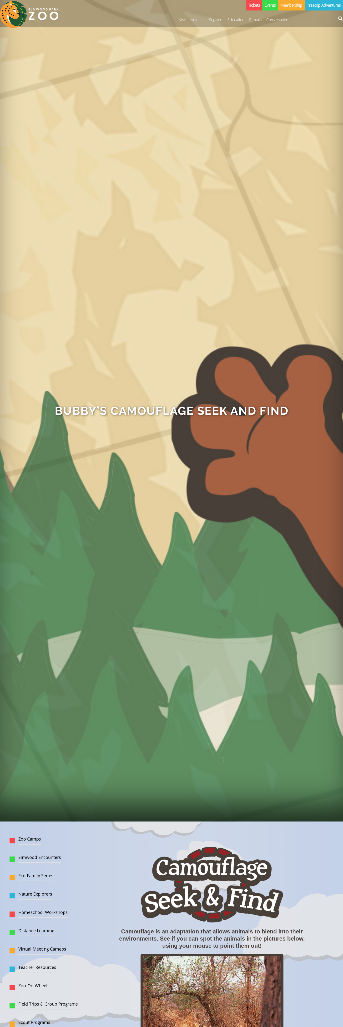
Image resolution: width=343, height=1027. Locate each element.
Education (235, 19)
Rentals (255, 19)
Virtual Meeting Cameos (42, 949)
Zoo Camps (29, 839)
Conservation (277, 19)
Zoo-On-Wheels (34, 985)
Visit (182, 19)
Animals (197, 19)
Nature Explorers (35, 894)
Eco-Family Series (35, 875)
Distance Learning (36, 930)
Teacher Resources (37, 967)
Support (216, 19)
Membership (291, 5)
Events (270, 5)
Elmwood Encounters (39, 857)
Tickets (254, 5)
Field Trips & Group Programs (48, 1004)
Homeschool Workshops (43, 912)
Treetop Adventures (324, 5)
